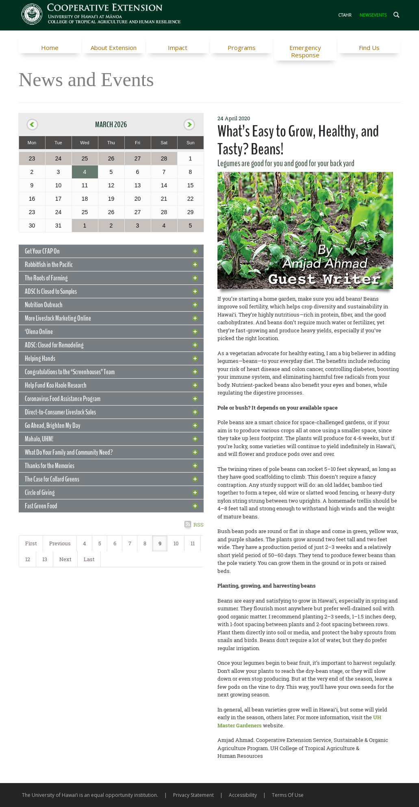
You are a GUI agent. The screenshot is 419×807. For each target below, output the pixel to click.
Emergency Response (305, 51)
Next (65, 559)
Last (89, 559)
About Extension (114, 47)
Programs (242, 47)
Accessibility (243, 795)
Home (50, 47)
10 (176, 543)
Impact (177, 47)
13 (44, 559)
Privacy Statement (193, 795)
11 (193, 543)
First (31, 543)
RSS (198, 524)
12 (27, 559)
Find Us (369, 47)
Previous (60, 543)
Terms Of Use (288, 795)
